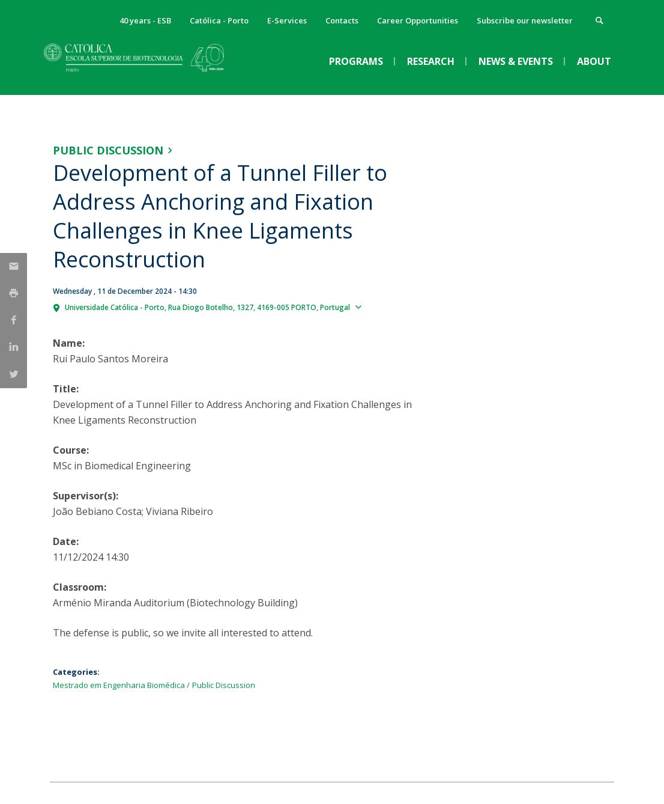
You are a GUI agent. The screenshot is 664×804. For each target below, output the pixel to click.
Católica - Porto (219, 20)
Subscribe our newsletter (525, 20)
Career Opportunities (417, 20)
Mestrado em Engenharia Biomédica (119, 685)
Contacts (341, 20)
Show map (387, 306)
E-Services (287, 20)
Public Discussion (108, 150)
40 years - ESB (145, 20)
